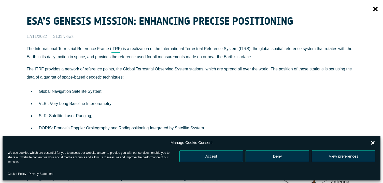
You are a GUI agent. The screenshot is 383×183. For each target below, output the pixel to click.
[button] (372, 142)
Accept (211, 156)
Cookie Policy (17, 174)
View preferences (343, 156)
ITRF (116, 49)
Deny (277, 156)
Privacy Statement (41, 174)
